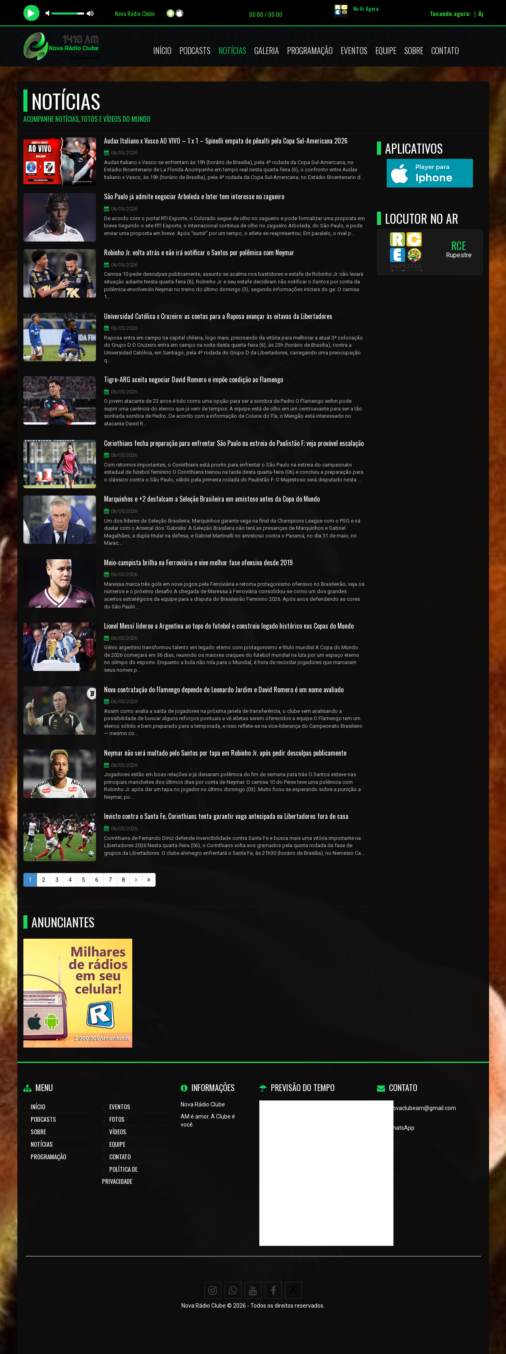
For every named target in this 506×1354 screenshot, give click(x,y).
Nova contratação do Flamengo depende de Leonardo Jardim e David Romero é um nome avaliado (224, 690)
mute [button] (48, 13)
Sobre (413, 50)
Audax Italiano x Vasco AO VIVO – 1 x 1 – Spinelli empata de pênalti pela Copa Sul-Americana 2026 (226, 141)
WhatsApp (401, 1128)
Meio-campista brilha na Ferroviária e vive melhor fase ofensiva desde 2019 (198, 563)
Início (162, 50)
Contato (445, 50)
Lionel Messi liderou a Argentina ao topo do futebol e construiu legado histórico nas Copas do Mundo (229, 626)
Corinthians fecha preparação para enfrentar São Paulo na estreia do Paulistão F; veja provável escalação (234, 443)
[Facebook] (273, 1290)
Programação (310, 50)
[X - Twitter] (293, 1290)
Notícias (232, 50)
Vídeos (117, 1131)
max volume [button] (90, 13)
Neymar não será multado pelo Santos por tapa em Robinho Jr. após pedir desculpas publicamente (225, 753)
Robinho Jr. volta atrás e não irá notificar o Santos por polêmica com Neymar (199, 252)
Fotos (117, 1118)
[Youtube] (253, 1290)
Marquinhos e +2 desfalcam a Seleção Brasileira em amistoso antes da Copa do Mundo (212, 499)
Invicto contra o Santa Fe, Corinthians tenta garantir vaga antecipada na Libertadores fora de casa (226, 816)
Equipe (385, 50)
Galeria (266, 50)
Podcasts (194, 50)
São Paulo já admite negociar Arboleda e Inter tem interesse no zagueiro (194, 196)
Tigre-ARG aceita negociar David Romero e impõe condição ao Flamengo (193, 379)
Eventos (354, 50)
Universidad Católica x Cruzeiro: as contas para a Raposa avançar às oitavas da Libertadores (218, 316)
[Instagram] (212, 1290)
